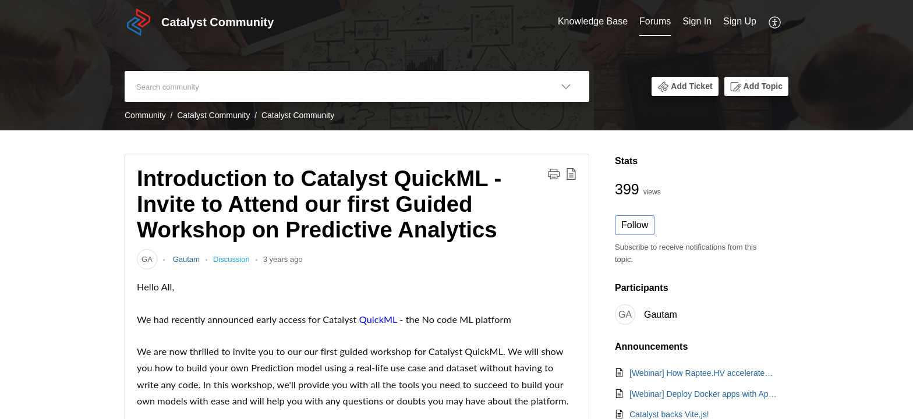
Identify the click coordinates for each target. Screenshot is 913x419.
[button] (775, 22)
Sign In (697, 21)
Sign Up (739, 21)
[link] (147, 259)
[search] (334, 86)
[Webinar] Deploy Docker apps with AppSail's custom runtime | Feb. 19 (703, 394)
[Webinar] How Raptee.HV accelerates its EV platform (703, 373)
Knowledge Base (593, 21)
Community (145, 115)
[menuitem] (593, 22)
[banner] (456, 65)
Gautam (185, 259)
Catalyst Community (213, 115)
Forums (655, 21)
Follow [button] (634, 225)
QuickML (378, 319)
